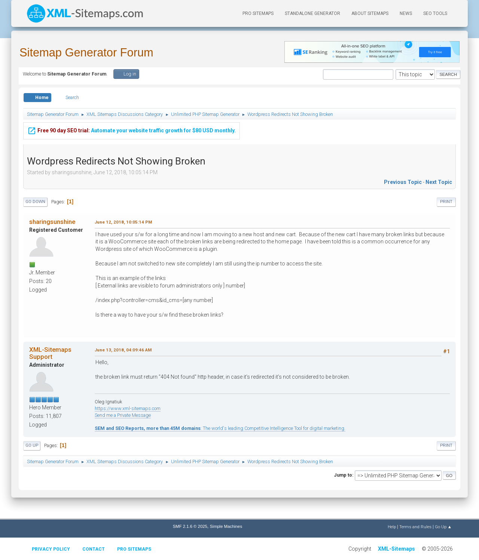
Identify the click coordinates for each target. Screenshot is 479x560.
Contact (93, 549)
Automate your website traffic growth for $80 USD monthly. (131, 130)
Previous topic (403, 182)
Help (392, 526)
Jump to (343, 475)
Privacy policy (51, 549)
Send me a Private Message (123, 415)
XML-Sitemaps (396, 549)
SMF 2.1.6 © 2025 (190, 526)
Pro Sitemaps (134, 549)
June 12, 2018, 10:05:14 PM (123, 222)
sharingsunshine (52, 221)
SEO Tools (435, 13)
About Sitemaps (369, 13)
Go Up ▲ (443, 526)
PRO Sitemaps (258, 13)
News (406, 13)
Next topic (438, 182)
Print (446, 201)
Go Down (35, 201)
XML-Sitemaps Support (50, 353)
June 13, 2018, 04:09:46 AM (123, 350)
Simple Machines (226, 526)
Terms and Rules (415, 526)
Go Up (31, 445)
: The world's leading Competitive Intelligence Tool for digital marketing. (220, 428)
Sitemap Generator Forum (86, 52)
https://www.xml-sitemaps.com (128, 408)
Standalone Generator (312, 13)
